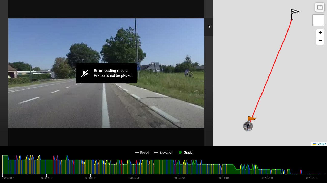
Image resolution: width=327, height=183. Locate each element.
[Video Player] (106, 73)
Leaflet (319, 144)
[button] (252, 121)
